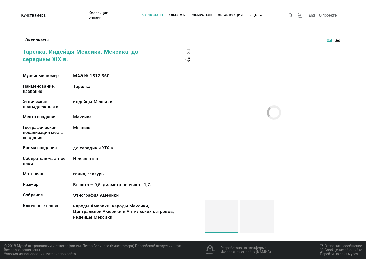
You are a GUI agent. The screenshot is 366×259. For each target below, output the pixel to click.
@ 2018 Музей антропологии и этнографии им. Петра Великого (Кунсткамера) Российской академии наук (92, 246)
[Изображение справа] (329, 39)
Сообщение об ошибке (341, 250)
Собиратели (202, 15)
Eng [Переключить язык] (312, 15)
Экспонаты (152, 15)
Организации (230, 15)
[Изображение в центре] (337, 39)
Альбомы (177, 15)
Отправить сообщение (341, 246)
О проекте (328, 15)
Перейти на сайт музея (339, 254)
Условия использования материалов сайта (40, 254)
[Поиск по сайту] (290, 15)
